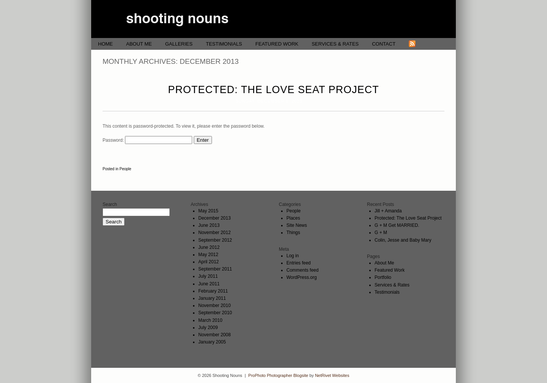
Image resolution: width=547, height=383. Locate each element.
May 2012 (208, 254)
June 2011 (209, 283)
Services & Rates (335, 43)
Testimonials (224, 43)
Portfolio (383, 277)
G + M (381, 232)
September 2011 (215, 269)
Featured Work (276, 43)
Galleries (179, 43)
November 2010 (214, 305)
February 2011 (213, 291)
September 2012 (215, 240)
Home (105, 43)
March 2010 (210, 320)
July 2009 (208, 327)
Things (293, 232)
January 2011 (212, 298)
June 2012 (209, 247)
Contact (383, 43)
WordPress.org (301, 277)
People (125, 169)
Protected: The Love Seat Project (273, 89)
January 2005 (212, 342)
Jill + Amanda (388, 211)
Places (293, 218)
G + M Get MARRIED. (397, 225)
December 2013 (214, 218)
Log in (292, 255)
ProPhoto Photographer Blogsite (278, 375)
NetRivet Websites (332, 375)
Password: (147, 140)
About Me (139, 43)
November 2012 (214, 232)
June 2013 (209, 225)
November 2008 (214, 334)
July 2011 (208, 276)
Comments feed (302, 270)
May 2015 (208, 211)
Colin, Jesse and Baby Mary (403, 240)
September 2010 (215, 312)
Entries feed (298, 263)
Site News (296, 225)
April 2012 (208, 261)
